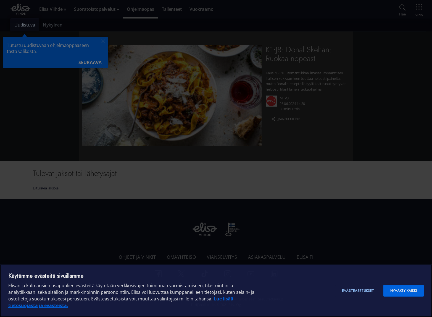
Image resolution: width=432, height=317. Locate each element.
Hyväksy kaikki (403, 290)
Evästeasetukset (358, 290)
